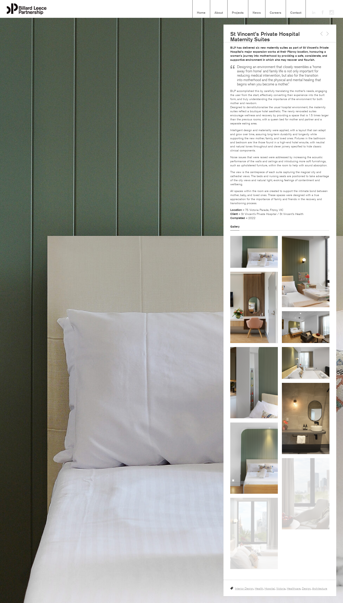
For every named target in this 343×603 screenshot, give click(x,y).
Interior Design (244, 588)
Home (201, 12)
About (218, 12)
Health (259, 588)
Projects (238, 12)
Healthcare (294, 588)
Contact (295, 12)
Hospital (270, 588)
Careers (275, 12)
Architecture (319, 588)
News (257, 12)
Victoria (280, 588)
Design (306, 588)
